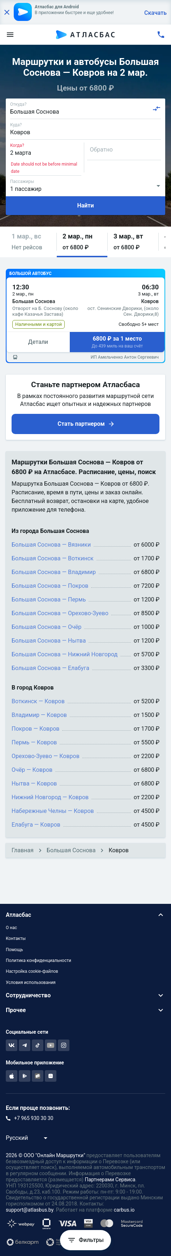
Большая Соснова (71, 850)
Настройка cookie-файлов (32, 971)
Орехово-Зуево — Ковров (46, 756)
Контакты (16, 938)
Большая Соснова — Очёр (46, 626)
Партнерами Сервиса (110, 1179)
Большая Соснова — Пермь (49, 599)
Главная (23, 850)
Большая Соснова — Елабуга (50, 668)
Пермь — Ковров (34, 742)
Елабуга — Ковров (36, 824)
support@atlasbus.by (30, 1210)
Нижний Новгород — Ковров (50, 797)
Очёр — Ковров (32, 769)
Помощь (14, 949)
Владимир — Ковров (39, 715)
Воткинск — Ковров (38, 701)
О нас (11, 927)
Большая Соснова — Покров (50, 585)
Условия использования (31, 982)
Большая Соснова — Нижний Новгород (64, 654)
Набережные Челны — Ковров (53, 811)
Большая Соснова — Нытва (49, 640)
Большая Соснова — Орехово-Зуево (60, 613)
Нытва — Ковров (34, 783)
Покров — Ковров (35, 728)
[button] (31, 242)
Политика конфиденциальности (38, 960)
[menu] (10, 34)
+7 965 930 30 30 (33, 1118)
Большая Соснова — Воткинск (53, 558)
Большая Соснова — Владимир (54, 572)
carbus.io (124, 1210)
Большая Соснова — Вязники (51, 544)
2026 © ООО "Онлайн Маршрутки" (45, 1155)
